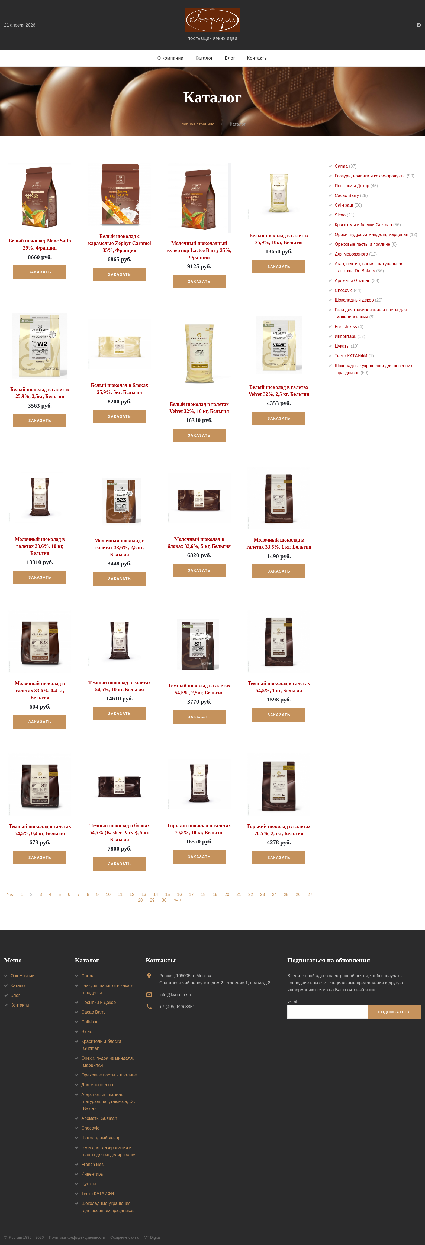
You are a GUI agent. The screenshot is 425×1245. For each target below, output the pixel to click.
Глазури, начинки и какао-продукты (374, 176)
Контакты (257, 58)
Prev (9, 891)
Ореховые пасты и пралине (366, 244)
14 (156, 891)
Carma (346, 166)
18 (204, 891)
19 (216, 891)
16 (180, 891)
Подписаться (394, 1008)
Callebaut (348, 205)
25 (287, 891)
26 (299, 891)
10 (109, 891)
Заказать (39, 272)
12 (132, 891)
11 (120, 891)
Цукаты (346, 346)
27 (310, 891)
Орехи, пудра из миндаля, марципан (376, 234)
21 (239, 891)
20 (227, 891)
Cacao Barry (351, 195)
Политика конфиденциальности (77, 1233)
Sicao (345, 215)
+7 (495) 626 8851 (177, 1003)
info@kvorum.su (175, 991)
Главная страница (197, 124)
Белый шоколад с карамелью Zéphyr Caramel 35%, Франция (119, 242)
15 (168, 891)
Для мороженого (356, 254)
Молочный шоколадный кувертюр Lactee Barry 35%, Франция (199, 249)
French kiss (349, 326)
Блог (230, 58)
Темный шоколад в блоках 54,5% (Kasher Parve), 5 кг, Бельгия (119, 829)
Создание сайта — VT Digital (135, 1233)
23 (263, 891)
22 (251, 891)
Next (177, 897)
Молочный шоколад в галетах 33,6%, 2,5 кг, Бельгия (119, 545)
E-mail (292, 998)
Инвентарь (350, 336)
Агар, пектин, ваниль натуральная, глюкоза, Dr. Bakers (108, 1097)
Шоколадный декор (359, 300)
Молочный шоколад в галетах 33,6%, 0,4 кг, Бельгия (39, 687)
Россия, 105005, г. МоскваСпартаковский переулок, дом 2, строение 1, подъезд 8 (214, 975)
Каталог (204, 58)
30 (163, 897)
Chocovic (348, 290)
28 (139, 897)
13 (144, 891)
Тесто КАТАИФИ (354, 356)
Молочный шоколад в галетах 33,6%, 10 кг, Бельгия (39, 544)
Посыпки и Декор (356, 185)
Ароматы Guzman (357, 280)
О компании (170, 58)
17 (192, 891)
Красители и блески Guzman (368, 224)
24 (275, 891)
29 (151, 897)
